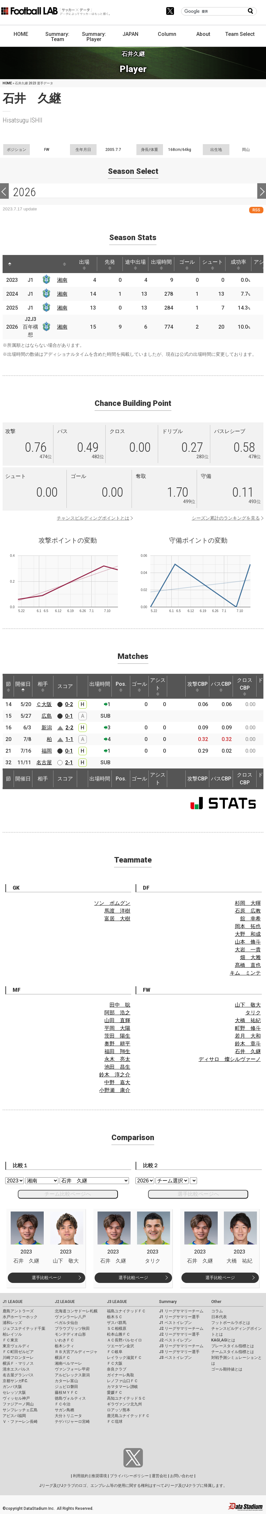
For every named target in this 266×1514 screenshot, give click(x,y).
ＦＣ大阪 (114, 1363)
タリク (253, 1013)
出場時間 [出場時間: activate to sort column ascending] (161, 264)
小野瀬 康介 (114, 1090)
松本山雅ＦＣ (118, 1334)
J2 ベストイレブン (175, 1340)
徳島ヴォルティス (70, 1398)
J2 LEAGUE (65, 1301)
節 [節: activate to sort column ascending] (8, 686)
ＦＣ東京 (10, 1340)
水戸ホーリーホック (20, 1317)
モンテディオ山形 (70, 1334)
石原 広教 (248, 911)
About (203, 34)
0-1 (69, 716)
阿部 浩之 (117, 1013)
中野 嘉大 (117, 1082)
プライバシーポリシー (129, 1476)
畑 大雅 (250, 957)
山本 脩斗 (248, 942)
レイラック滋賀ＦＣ (124, 1357)
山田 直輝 (117, 1020)
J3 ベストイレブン (175, 1357)
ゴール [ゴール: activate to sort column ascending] (187, 264)
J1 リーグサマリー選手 (179, 1317)
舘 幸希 (250, 919)
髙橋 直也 (248, 965)
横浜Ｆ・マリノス (18, 1363)
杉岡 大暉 (248, 903)
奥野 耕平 (117, 1044)
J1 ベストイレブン (175, 1322)
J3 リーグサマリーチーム (181, 1346)
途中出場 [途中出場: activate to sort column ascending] (135, 264)
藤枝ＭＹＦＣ (66, 1392)
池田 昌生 (117, 1067)
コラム (217, 1311)
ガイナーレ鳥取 (120, 1375)
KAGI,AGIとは (223, 1340)
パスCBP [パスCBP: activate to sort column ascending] (221, 686)
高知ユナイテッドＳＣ (126, 1398)
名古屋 (44, 762)
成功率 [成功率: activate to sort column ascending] (238, 264)
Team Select (240, 34)
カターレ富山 (66, 1381)
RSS (256, 209)
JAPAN (130, 34)
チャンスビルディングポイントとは (93, 518)
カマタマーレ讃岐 (122, 1386)
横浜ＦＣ (62, 1357)
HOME (21, 34)
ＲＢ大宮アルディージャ (76, 1352)
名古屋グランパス (18, 1375)
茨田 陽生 (117, 1036)
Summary (168, 1301)
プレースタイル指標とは (232, 1346)
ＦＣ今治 (62, 1404)
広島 (46, 716)
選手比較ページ (46, 1277)
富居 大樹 (117, 919)
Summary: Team (57, 36)
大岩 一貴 (248, 950)
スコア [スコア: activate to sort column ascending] (65, 686)
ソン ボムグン (112, 903)
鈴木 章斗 (248, 1044)
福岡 (46, 751)
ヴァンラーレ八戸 (70, 1317)
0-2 (69, 704)
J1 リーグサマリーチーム (181, 1311)
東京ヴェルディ (16, 1346)
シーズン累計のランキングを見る (226, 518)
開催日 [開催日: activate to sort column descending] (23, 686)
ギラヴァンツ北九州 (124, 1404)
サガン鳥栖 (64, 1410)
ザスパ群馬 (116, 1322)
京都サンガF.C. (15, 1381)
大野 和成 (248, 934)
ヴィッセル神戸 (16, 1398)
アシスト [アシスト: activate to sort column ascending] (158, 686)
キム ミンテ (245, 973)
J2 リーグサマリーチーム (181, 1328)
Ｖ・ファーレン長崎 (20, 1421)
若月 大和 (248, 1036)
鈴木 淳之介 (114, 1075)
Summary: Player (94, 36)
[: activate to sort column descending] (10, 264)
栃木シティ (64, 1346)
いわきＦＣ (64, 1340)
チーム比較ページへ (67, 1194)
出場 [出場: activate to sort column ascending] (84, 264)
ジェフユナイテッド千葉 (24, 1328)
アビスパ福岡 (14, 1415)
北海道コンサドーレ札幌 (76, 1311)
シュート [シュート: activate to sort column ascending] (212, 264)
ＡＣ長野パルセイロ (124, 1340)
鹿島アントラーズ (18, 1311)
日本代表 (219, 1317)
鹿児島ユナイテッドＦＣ (128, 1415)
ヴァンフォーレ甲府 (72, 1369)
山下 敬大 (248, 1005)
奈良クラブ (116, 1369)
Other (216, 1301)
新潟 (46, 728)
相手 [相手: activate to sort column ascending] (43, 686)
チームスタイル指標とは (232, 1352)
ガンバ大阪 (12, 1386)
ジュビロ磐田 (66, 1386)
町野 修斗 (248, 1028)
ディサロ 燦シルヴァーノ (230, 1059)
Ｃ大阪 (44, 704)
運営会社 (159, 1476)
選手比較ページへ (198, 1194)
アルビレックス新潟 (72, 1375)
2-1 (69, 762)
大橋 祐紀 (248, 1020)
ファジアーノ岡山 (18, 1404)
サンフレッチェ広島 (20, 1410)
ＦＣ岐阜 (114, 1352)
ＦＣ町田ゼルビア (18, 1352)
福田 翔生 (117, 1051)
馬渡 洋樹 (117, 911)
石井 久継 (248, 1051)
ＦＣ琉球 (114, 1421)
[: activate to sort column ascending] (24, 264)
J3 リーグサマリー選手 (179, 1352)
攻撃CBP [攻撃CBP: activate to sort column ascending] (197, 686)
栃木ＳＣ (114, 1317)
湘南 (62, 280)
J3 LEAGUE (117, 1301)
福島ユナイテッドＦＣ (126, 1311)
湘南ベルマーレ (68, 1363)
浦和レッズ (12, 1322)
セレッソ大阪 (14, 1392)
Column (167, 34)
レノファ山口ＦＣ (122, 1381)
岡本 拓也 (248, 926)
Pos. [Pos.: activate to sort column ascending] (121, 686)
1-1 (69, 739)
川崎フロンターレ (18, 1357)
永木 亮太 (117, 1059)
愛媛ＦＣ (114, 1392)
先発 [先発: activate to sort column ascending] (110, 264)
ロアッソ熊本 (118, 1410)
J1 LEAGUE (13, 1301)
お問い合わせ (181, 1476)
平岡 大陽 (117, 1028)
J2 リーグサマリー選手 (179, 1334)
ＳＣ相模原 (116, 1328)
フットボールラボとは (230, 1322)
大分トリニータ (68, 1415)
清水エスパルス (16, 1369)
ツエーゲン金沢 (120, 1346)
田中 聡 (120, 1005)
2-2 (69, 728)
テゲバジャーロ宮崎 (72, 1421)
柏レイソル (12, 1334)
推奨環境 (99, 1476)
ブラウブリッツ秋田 (72, 1328)
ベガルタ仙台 (66, 1322)
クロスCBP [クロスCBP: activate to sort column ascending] (244, 686)
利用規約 (80, 1476)
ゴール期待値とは (226, 1369)
